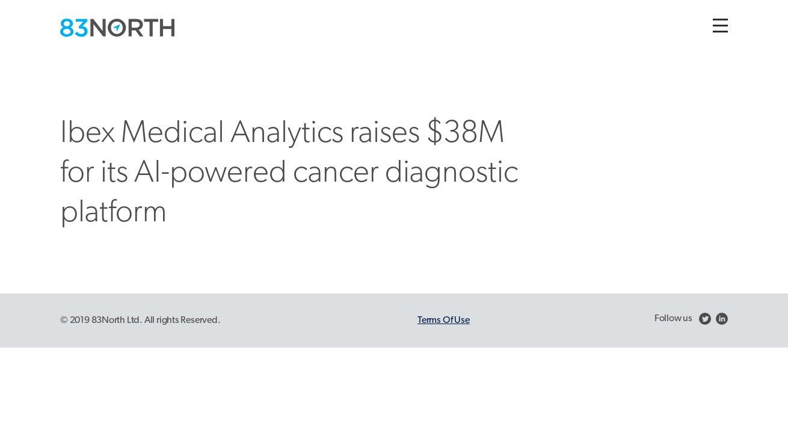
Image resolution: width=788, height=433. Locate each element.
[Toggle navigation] (720, 25)
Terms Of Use (443, 320)
